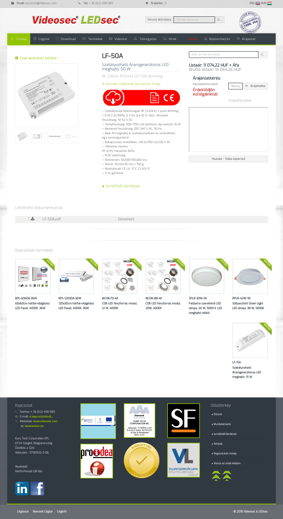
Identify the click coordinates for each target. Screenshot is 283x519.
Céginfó (62, 511)
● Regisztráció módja (224, 453)
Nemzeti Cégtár (43, 511)
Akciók (193, 39)
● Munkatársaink (221, 424)
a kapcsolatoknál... (41, 417)
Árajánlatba (255, 86)
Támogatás (148, 39)
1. (33, 219)
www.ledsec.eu (34, 426)
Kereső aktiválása (159, 19)
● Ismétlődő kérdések (121, 186)
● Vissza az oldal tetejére (226, 463)
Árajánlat (249, 39)
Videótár (121, 39)
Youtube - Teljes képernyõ (228, 159)
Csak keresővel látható (36, 58)
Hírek (172, 39)
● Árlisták (217, 444)
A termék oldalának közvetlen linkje (131, 84)
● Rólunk (217, 414)
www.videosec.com (45, 421)
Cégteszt (23, 511)
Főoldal (21, 39)
